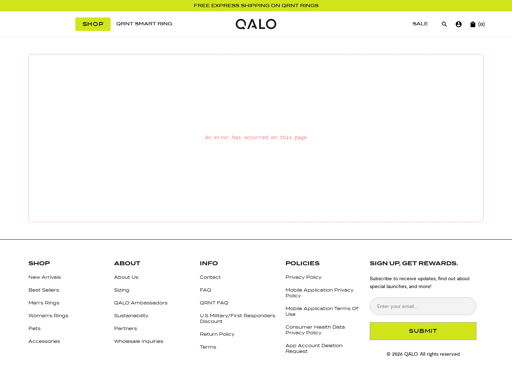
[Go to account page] (458, 24)
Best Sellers (43, 290)
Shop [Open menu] (92, 24)
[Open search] (444, 24)
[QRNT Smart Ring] (144, 24)
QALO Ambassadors (140, 303)
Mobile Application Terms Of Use (322, 311)
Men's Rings (43, 303)
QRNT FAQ (214, 303)
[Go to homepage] (256, 24)
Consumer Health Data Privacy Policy (315, 330)
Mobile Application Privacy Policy (319, 293)
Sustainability (131, 316)
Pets (34, 328)
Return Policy (217, 334)
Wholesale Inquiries (138, 341)
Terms (208, 347)
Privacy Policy (303, 277)
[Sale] (420, 24)
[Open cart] (472, 24)
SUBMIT (423, 331)
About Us (126, 277)
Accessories (44, 341)
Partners (125, 328)
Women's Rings (48, 316)
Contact (210, 277)
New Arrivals (44, 277)
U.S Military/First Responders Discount (237, 318)
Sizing (121, 290)
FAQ (205, 290)
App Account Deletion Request (314, 348)
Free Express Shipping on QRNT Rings (256, 5)
